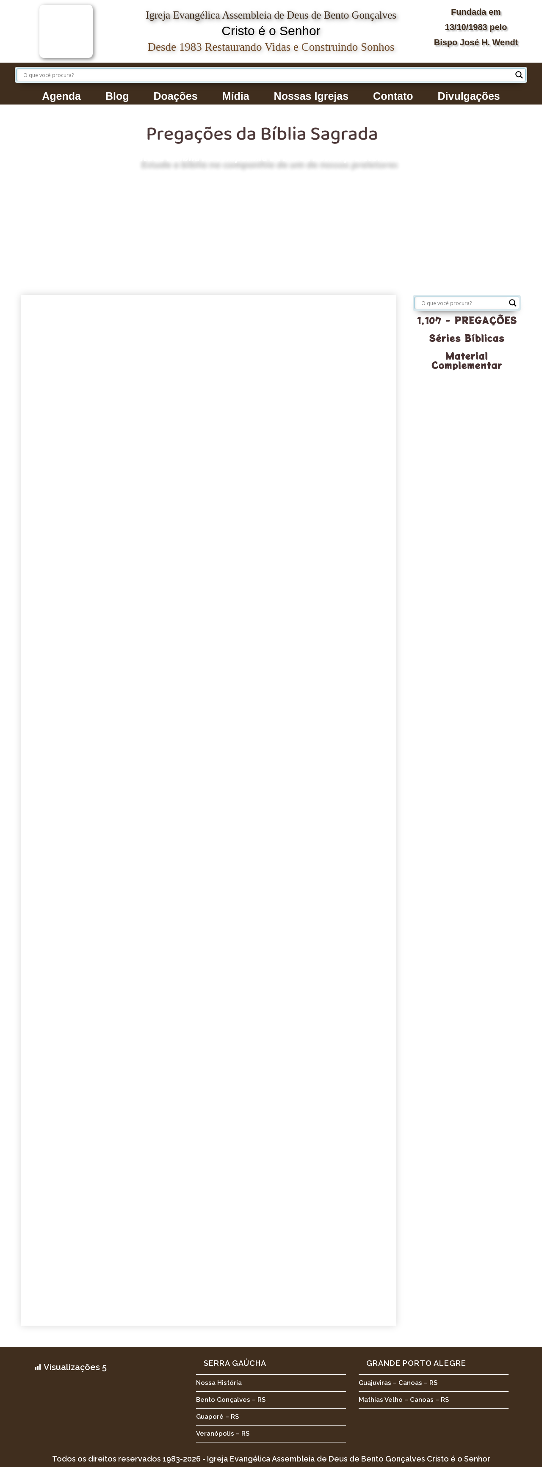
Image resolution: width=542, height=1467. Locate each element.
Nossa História (219, 1383)
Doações (175, 96)
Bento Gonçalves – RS (230, 1400)
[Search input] (267, 75)
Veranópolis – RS (222, 1433)
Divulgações (469, 96)
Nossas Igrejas (311, 96)
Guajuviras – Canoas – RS (398, 1383)
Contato (393, 96)
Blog (117, 96)
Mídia (235, 96)
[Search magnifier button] (519, 75)
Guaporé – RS (217, 1416)
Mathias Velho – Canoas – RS (404, 1400)
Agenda (61, 96)
